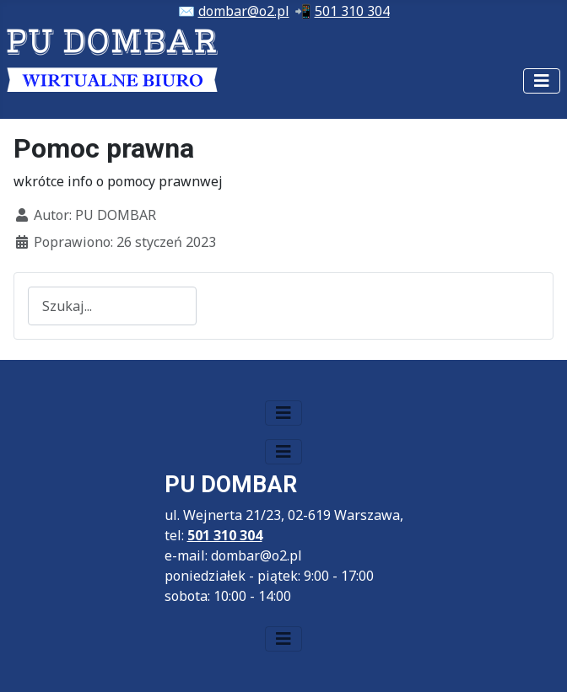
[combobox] (112, 306)
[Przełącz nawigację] (541, 81)
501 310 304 (352, 11)
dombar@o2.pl (243, 11)
